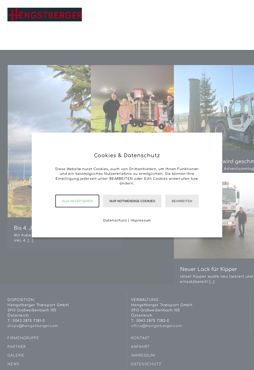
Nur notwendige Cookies (132, 201)
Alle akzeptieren (77, 201)
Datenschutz (115, 220)
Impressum (141, 220)
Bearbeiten (182, 201)
